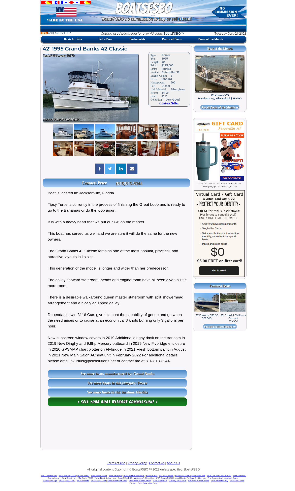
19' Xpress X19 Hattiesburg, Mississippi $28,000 (220, 97)
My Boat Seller (166, 475)
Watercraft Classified (144, 478)
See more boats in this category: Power (117, 383)
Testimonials (137, 39)
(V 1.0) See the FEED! (55, 33)
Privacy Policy (137, 463)
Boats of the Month (210, 39)
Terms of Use (116, 463)
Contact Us (157, 463)
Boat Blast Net (69, 478)
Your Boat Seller (103, 478)
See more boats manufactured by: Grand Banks (117, 374)
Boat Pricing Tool (67, 475)
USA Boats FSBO (164, 478)
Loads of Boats (231, 478)
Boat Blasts (151, 475)
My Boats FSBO (85, 478)
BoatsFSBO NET (99, 475)
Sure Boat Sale (160, 480)
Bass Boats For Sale (147, 483)
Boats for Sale (73, 39)
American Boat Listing (140, 480)
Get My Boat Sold (177, 480)
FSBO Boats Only (219, 480)
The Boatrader (215, 478)
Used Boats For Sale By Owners (190, 478)
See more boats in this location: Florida (117, 392)
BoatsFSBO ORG (67, 480)
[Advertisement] (116, 429)
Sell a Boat (105, 39)
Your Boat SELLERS (122, 478)
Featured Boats (172, 39)
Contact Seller (169, 103)
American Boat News (198, 480)
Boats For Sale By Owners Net (190, 475)
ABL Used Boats (49, 475)
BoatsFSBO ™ (174, 33)
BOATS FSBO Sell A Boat (219, 475)
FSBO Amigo (115, 475)
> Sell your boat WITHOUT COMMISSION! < (117, 402)
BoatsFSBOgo (50, 480)
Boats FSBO (83, 475)
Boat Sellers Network (133, 475)
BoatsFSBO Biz (98, 480)
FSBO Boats (83, 480)
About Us (173, 463)
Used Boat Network (117, 480)
